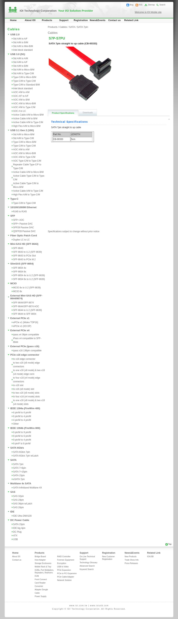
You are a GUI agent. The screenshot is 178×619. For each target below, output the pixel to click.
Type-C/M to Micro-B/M (24, 77)
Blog (131, 5)
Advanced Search (87, 566)
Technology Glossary (88, 563)
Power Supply (40, 596)
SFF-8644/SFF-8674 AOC (26, 306)
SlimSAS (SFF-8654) (22, 263)
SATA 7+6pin (19, 468)
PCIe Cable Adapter (65, 577)
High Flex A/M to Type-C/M (26, 194)
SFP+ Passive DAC (23, 223)
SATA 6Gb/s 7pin (21, 452)
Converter (39, 586)
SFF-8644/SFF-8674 (23, 302)
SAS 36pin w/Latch (22, 503)
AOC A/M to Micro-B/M (24, 103)
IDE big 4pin (19, 528)
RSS (141, 5)
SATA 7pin (18, 464)
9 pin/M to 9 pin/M (22, 432)
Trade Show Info (131, 560)
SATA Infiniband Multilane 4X (27, 487)
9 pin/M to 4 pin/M (22, 439)
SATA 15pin (19, 475)
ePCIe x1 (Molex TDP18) (25, 322)
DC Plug (17, 532)
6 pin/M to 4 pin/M (22, 416)
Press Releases (131, 563)
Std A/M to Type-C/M (23, 73)
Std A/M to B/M (20, 42)
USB (15, 539)
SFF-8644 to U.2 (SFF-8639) (27, 310)
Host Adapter (40, 560)
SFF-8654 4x (19, 268)
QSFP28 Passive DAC (24, 231)
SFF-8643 (18, 248)
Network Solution (64, 580)
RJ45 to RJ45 (20, 211)
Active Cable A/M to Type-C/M (28, 122)
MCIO (13, 283)
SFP (12, 215)
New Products (130, 557)
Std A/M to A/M (20, 58)
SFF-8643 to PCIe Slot (24, 255)
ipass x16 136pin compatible (27, 350)
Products (47, 20)
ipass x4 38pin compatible (26, 334)
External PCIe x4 (19, 330)
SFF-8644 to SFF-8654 (24, 314)
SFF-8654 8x (19, 271)
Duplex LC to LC (21, 239)
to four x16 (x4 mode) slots (26, 396)
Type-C (14, 198)
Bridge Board (40, 557)
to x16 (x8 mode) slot (23, 389)
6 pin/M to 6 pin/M (22, 412)
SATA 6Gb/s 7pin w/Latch (25, 455)
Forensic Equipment (65, 560)
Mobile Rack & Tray (43, 567)
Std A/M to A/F (20, 38)
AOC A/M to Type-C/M (24, 107)
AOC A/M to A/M (21, 92)
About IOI (30, 20)
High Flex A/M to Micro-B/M (26, 126)
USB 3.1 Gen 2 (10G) (22, 130)
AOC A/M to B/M (21, 99)
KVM (37, 576)
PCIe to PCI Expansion (67, 573)
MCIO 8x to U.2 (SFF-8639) (27, 287)
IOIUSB (150, 557)
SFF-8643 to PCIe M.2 (24, 259)
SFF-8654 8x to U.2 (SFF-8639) (29, 279)
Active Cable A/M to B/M (25, 118)
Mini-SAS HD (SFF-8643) (24, 244)
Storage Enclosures (43, 563)
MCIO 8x (17, 291)
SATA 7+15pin (20, 471)
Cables (63, 27)
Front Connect (41, 579)
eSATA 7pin (19, 479)
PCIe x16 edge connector (24, 354)
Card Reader (40, 583)
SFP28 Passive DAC (23, 227)
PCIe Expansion (64, 570)
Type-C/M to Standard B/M (26, 84)
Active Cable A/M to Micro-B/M (28, 114)
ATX (15, 535)
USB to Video (63, 567)
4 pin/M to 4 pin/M (22, 420)
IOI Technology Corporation (56, 10)
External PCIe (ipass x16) (24, 346)
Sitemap (151, 5)
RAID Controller (63, 557)
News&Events (97, 20)
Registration (81, 20)
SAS (12, 492)
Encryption (61, 563)
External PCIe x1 (19, 318)
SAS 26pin (18, 507)
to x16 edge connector (24, 359)
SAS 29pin (18, 500)
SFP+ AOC (18, 220)
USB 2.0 (14, 34)
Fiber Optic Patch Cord (23, 235)
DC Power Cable (19, 520)
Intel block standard (23, 50)
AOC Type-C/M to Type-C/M (27, 160)
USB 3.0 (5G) (17, 54)
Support (64, 20)
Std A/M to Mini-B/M (23, 46)
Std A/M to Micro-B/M (23, 69)
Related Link (131, 20)
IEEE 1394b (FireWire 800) (25, 428)
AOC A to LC (19, 111)
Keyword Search (87, 569)
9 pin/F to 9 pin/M (22, 443)
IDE (12, 511)
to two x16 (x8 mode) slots (26, 393)
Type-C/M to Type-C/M (24, 81)
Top (169, 544)
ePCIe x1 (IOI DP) (22, 326)
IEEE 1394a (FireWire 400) (25, 408)
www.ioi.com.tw (78, 606)
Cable (37, 593)
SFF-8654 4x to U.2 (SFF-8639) (29, 275)
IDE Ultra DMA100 (22, 516)
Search (162, 5)
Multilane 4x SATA (20, 483)
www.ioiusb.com (99, 606)
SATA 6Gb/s (17, 447)
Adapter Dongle (41, 590)
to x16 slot (18, 385)
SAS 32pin (18, 496)
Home (13, 20)
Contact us (114, 20)
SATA (13, 460)
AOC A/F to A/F (20, 96)
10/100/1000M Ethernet (23, 207)
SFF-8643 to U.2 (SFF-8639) (27, 252)
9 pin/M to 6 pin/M (22, 436)
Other (16, 423)
